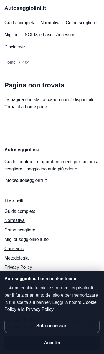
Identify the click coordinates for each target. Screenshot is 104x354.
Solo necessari (52, 325)
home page (36, 106)
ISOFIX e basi (37, 34)
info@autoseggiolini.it (25, 180)
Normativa (50, 22)
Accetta (52, 342)
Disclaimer (14, 47)
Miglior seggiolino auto (26, 239)
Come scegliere (81, 22)
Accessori (65, 34)
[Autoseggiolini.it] (25, 8)
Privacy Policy (18, 267)
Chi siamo (14, 248)
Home (10, 62)
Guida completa (19, 22)
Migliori (11, 34)
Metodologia (16, 258)
